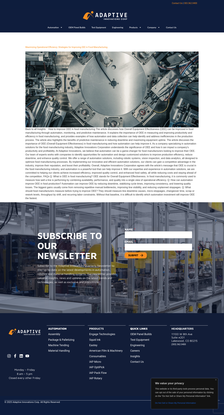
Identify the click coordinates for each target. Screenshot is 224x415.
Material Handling (59, 350)
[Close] (216, 379)
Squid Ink (94, 339)
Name (129, 229)
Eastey (93, 345)
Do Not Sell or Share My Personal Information (176, 403)
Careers (135, 350)
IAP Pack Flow (98, 372)
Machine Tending (58, 345)
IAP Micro (95, 361)
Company (153, 27)
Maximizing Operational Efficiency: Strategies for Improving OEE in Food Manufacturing (66, 47)
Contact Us (177, 3)
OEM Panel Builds (77, 27)
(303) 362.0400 (178, 344)
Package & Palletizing (61, 339)
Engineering (117, 27)
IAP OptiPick (96, 367)
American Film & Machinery (105, 350)
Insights (135, 356)
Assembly (54, 334)
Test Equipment (98, 27)
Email (129, 241)
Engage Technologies (102, 334)
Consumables (97, 356)
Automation (55, 27)
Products (135, 27)
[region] (184, 393)
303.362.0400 (190, 3)
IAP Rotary (95, 378)
